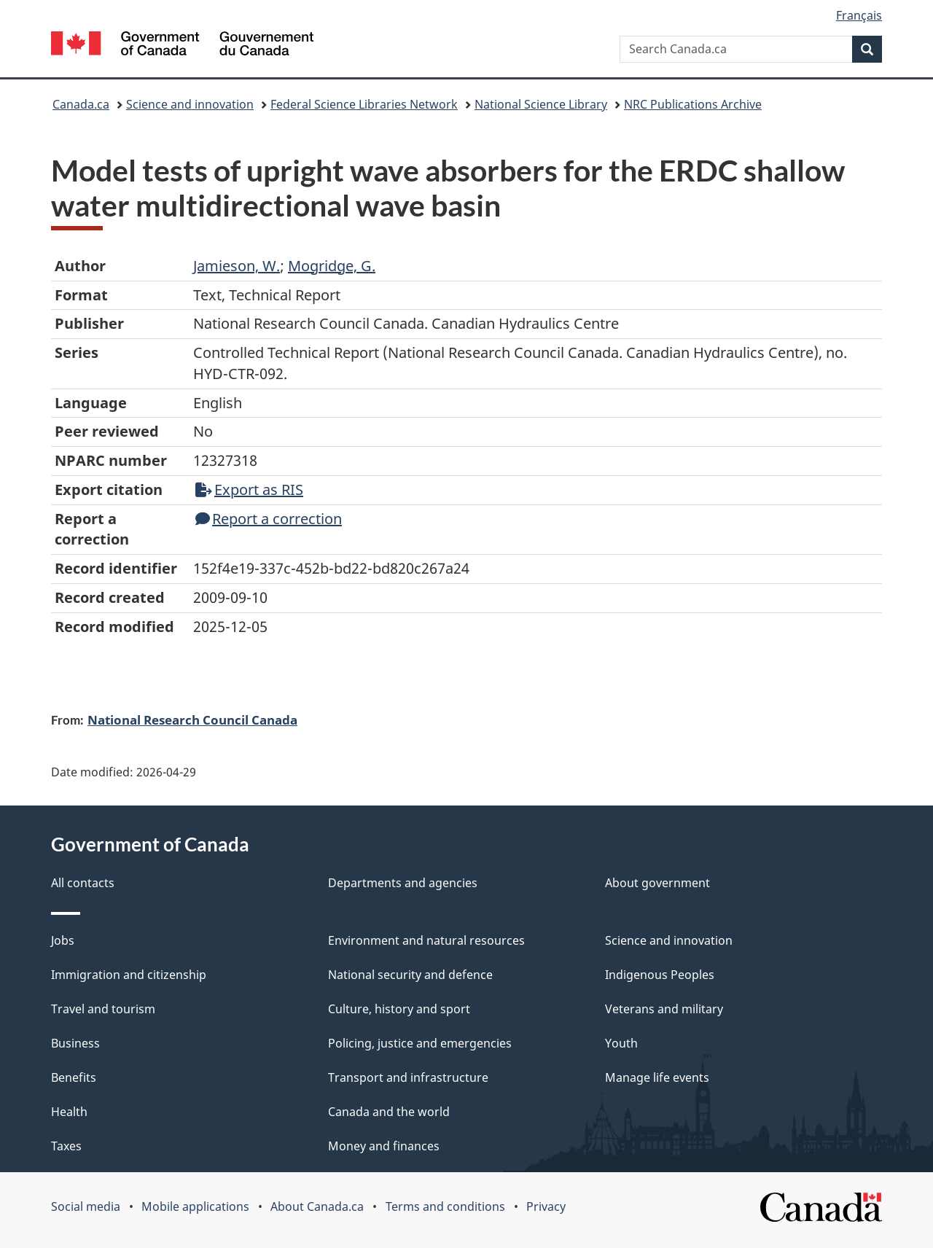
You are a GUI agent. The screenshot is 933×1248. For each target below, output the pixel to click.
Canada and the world (389, 1112)
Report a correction (268, 519)
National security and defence (410, 975)
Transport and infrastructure (408, 1077)
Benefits (73, 1077)
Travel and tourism (103, 1009)
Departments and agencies (402, 883)
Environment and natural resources (426, 940)
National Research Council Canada (192, 719)
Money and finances (384, 1146)
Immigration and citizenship (128, 975)
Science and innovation (190, 104)
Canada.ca (80, 104)
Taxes (66, 1146)
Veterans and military (664, 1009)
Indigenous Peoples (659, 975)
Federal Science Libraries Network (364, 104)
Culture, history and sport (399, 1009)
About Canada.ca (317, 1206)
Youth (621, 1043)
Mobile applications (195, 1206)
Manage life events (657, 1077)
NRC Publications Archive (693, 104)
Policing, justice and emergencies (420, 1043)
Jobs (62, 940)
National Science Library (541, 104)
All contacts (82, 883)
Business (75, 1043)
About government (657, 883)
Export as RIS (249, 489)
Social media (85, 1206)
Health (69, 1112)
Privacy (546, 1206)
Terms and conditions (445, 1206)
